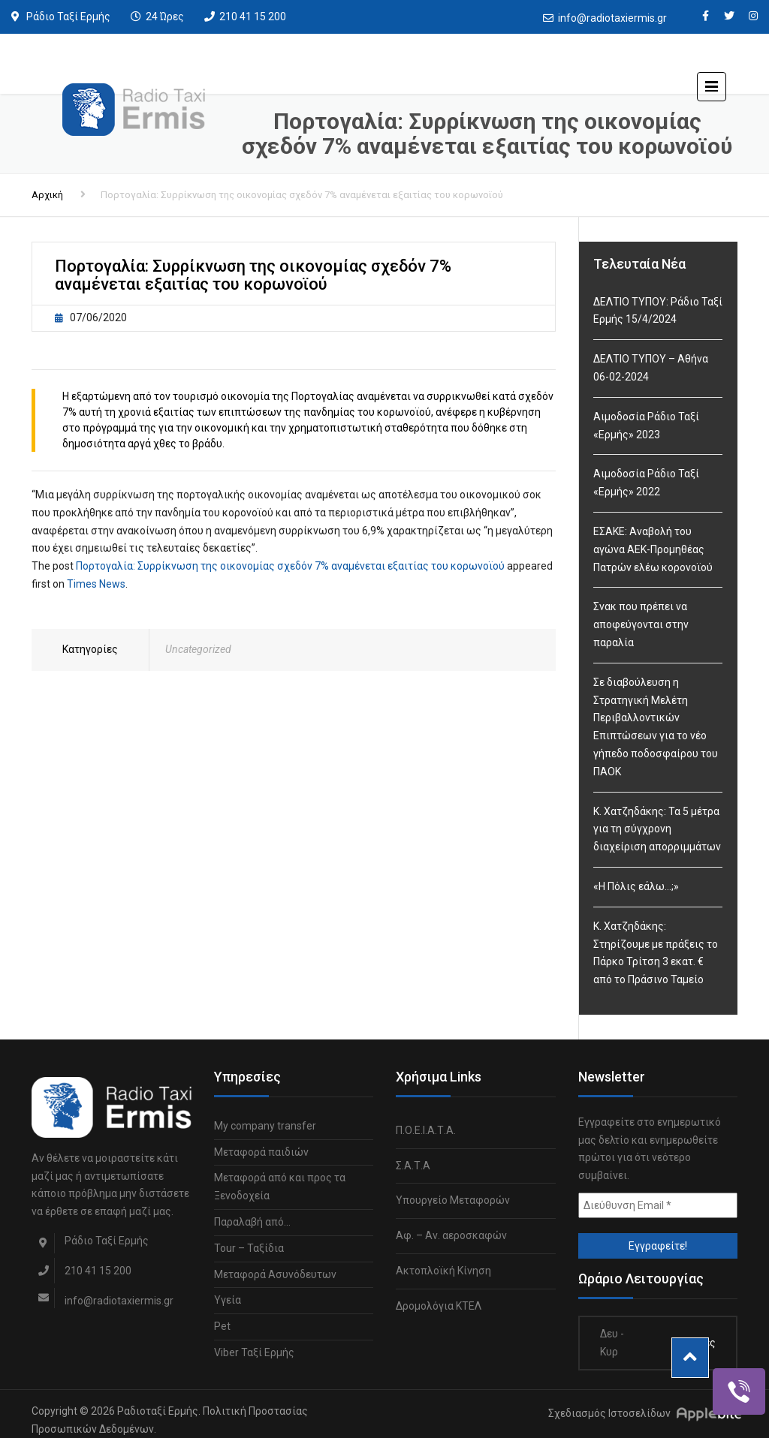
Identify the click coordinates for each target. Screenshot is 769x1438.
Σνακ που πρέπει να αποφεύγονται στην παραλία (641, 624)
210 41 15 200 (252, 17)
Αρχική (47, 194)
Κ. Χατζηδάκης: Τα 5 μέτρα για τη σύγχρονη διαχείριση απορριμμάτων (657, 829)
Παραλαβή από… (252, 1222)
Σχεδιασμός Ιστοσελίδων (609, 1413)
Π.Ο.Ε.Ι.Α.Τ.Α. (426, 1130)
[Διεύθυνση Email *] (658, 1205)
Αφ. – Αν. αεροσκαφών (451, 1235)
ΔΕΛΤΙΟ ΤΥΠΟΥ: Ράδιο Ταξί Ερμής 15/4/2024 (657, 311)
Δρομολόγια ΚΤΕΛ (438, 1306)
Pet (222, 1326)
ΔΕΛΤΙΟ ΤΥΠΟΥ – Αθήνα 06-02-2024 (650, 368)
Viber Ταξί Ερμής (254, 1352)
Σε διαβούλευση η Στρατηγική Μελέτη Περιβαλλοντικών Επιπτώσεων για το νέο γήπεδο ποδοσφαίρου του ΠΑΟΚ (655, 727)
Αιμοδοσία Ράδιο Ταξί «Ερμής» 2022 (646, 483)
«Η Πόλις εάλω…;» (636, 886)
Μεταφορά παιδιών (261, 1152)
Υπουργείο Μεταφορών (453, 1200)
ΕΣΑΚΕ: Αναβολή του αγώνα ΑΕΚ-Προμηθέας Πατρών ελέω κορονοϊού (653, 549)
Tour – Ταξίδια (249, 1248)
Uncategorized (198, 649)
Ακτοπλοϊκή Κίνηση (443, 1271)
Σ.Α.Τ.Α (413, 1166)
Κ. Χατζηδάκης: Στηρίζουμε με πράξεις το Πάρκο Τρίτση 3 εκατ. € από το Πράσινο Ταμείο (655, 952)
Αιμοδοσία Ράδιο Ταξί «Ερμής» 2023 (646, 426)
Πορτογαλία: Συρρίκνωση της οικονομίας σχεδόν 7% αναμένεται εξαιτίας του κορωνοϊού (290, 566)
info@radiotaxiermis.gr (612, 18)
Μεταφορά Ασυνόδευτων (275, 1274)
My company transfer (265, 1126)
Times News (96, 584)
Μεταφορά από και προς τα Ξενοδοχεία (279, 1187)
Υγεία (227, 1300)
